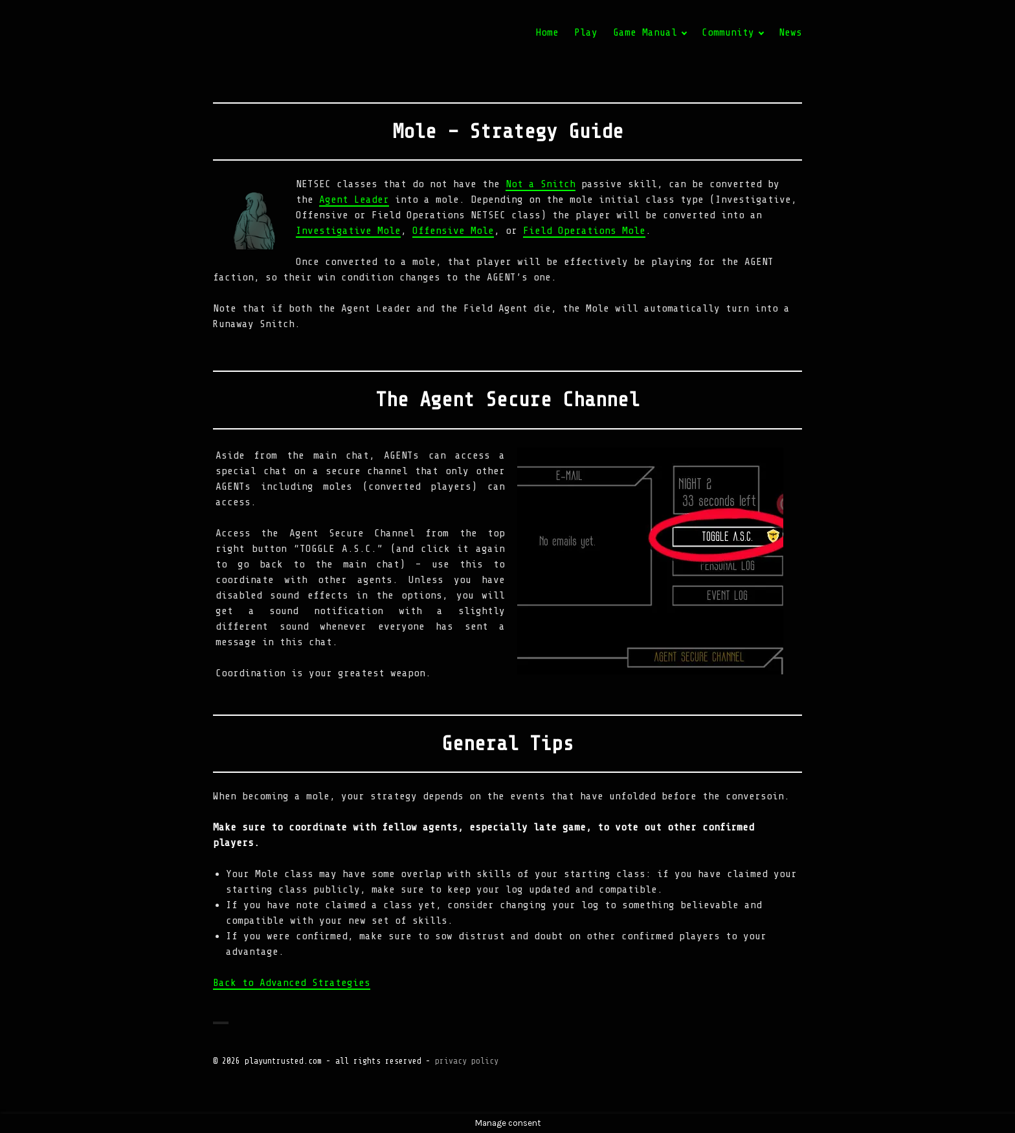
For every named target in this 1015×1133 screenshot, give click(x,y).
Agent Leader (354, 199)
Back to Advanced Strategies (291, 983)
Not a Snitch (540, 184)
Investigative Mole (348, 230)
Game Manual (645, 32)
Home (547, 32)
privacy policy (466, 1061)
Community (728, 32)
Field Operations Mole (584, 230)
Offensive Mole (453, 230)
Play (585, 32)
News (790, 32)
